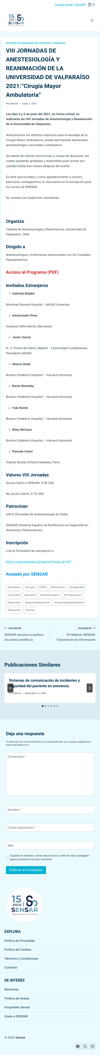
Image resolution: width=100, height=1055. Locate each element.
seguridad (14, 602)
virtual (30, 609)
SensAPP (80, 4)
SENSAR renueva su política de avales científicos (25, 633)
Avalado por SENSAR (27, 574)
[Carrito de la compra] (92, 5)
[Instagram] (92, 1046)
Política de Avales (16, 998)
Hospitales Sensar (17, 1007)
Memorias (11, 989)
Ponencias (59, 43)
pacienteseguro (49, 594)
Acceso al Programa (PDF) (32, 272)
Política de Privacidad (19, 940)
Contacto (10, 967)
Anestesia (14, 587)
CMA (42, 587)
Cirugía (30, 587)
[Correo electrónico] (50, 827)
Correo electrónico (22, 827)
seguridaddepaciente (37, 602)
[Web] (50, 845)
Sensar (14, 103)
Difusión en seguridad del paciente (28, 43)
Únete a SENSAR (16, 1016)
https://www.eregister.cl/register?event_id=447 (38, 561)
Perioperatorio (72, 594)
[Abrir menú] (92, 20)
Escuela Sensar (64, 4)
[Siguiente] (90, 688)
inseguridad (76, 587)
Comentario (17, 756)
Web (11, 845)
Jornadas (14, 594)
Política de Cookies (17, 949)
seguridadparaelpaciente (69, 602)
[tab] (43, 706)
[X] (85, 1046)
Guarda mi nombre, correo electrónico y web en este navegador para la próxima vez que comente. (49, 857)
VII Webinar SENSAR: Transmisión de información (74, 633)
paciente (29, 594)
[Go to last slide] (10, 688)
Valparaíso (14, 609)
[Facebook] (78, 1046)
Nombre (14, 810)
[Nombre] (50, 810)
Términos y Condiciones (21, 958)
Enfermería (58, 587)
